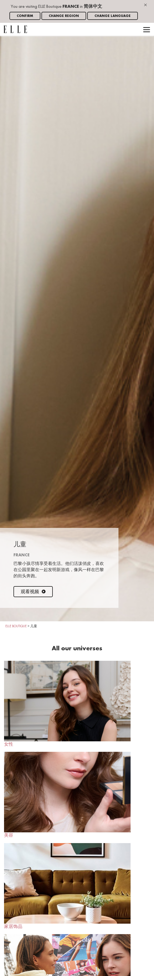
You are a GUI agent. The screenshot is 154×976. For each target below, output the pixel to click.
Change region (64, 16)
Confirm (25, 16)
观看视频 (33, 592)
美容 (67, 795)
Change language (112, 16)
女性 (67, 704)
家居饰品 (67, 886)
